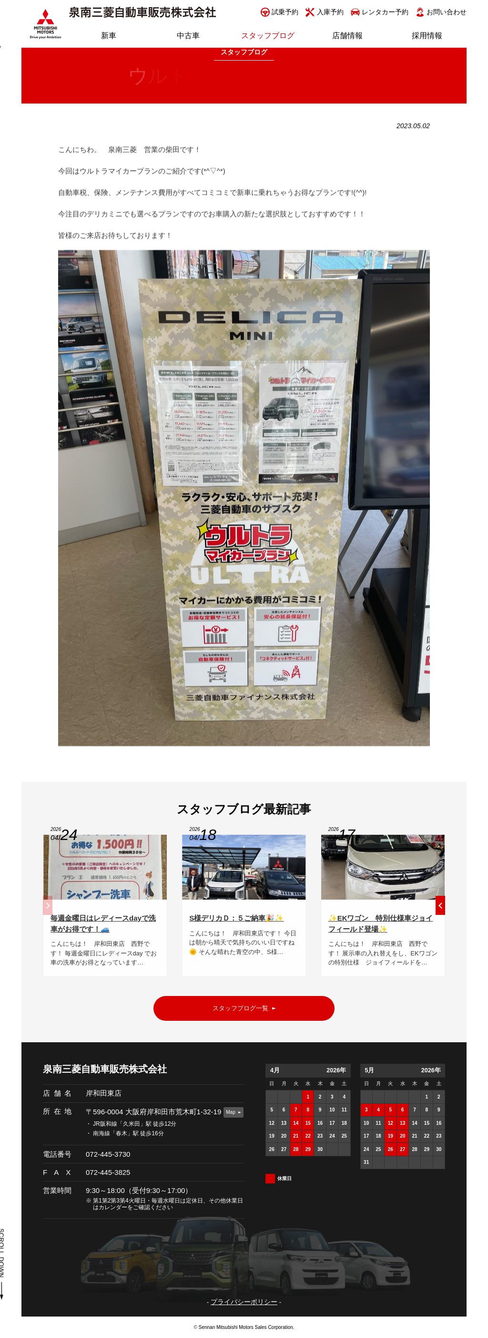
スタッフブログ (244, 52)
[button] (440, 908)
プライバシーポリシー (244, 1302)
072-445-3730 (108, 1154)
